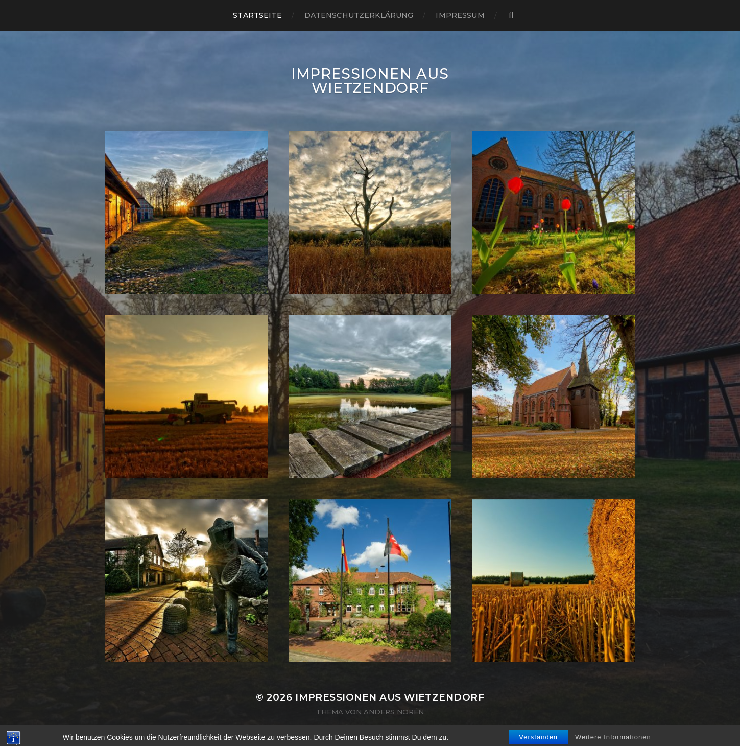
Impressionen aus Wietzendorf (370, 81)
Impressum (460, 15)
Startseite (257, 15)
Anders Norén (394, 712)
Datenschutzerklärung (359, 15)
